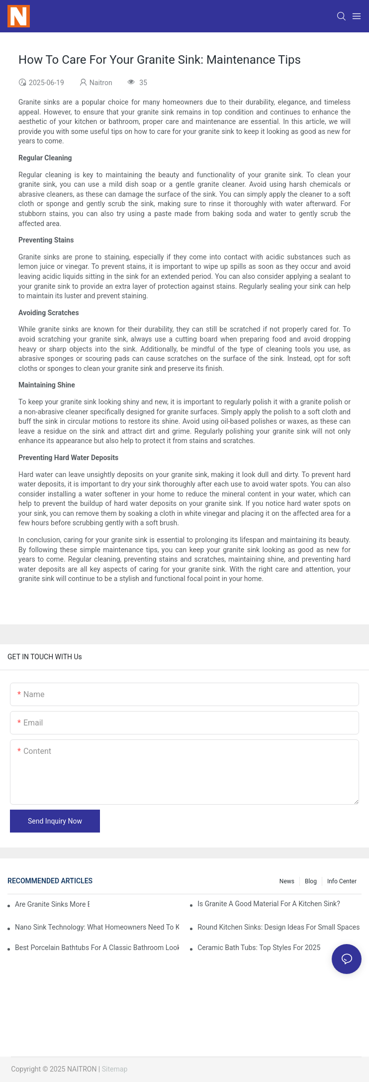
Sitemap (114, 1069)
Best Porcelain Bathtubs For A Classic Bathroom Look (97, 948)
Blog (311, 881)
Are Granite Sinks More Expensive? (52, 904)
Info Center (342, 881)
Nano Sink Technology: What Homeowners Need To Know (97, 927)
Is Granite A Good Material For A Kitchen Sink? (268, 904)
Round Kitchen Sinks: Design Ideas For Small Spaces (278, 927)
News (286, 881)
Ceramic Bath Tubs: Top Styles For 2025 (258, 948)
